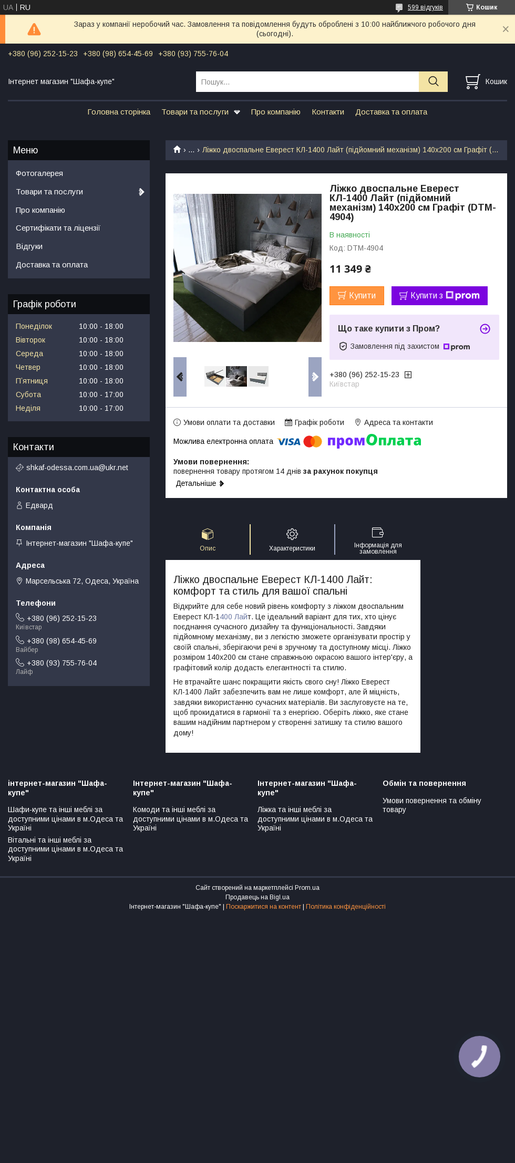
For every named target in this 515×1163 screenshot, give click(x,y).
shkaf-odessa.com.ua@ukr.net (77, 467)
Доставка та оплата (391, 111)
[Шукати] (433, 81)
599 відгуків (425, 7)
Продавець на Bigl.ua (257, 897)
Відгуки (29, 246)
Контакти (328, 111)
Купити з (445, 295)
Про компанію (276, 111)
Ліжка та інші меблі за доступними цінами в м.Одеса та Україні (315, 818)
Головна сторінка (118, 111)
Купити (362, 295)
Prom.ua (307, 887)
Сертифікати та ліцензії (58, 227)
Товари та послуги (195, 111)
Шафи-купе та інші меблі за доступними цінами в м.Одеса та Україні (65, 818)
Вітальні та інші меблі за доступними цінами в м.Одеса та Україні (65, 849)
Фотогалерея (39, 173)
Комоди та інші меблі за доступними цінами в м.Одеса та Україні (190, 818)
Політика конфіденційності (346, 906)
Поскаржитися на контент (263, 906)
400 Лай (234, 616)
